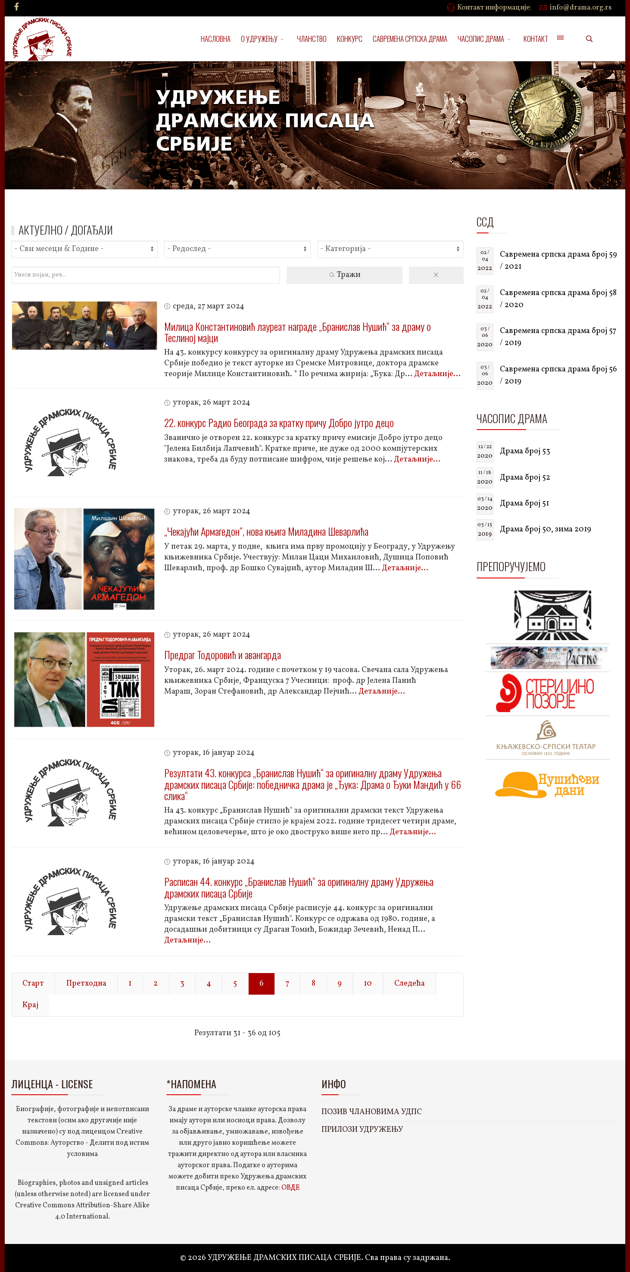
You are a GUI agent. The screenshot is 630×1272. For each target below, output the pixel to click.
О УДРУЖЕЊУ (259, 38)
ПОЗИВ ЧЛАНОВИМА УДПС (371, 1112)
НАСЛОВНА (216, 38)
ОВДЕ (290, 1188)
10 (368, 983)
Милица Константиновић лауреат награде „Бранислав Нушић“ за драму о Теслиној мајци (297, 331)
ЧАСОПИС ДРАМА (481, 38)
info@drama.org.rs (580, 8)
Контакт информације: (494, 8)
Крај (30, 1005)
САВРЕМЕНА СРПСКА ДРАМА (410, 38)
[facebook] (16, 7)
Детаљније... (437, 374)
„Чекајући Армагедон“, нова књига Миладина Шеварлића (266, 531)
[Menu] (560, 38)
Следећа (409, 983)
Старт (33, 983)
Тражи (344, 275)
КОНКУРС (349, 38)
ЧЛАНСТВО (312, 38)
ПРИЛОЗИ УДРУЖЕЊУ (362, 1129)
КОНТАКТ (536, 38)
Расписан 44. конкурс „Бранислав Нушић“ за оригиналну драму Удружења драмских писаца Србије (299, 886)
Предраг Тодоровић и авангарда (222, 654)
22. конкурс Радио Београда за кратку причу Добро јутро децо (279, 422)
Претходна (86, 983)
